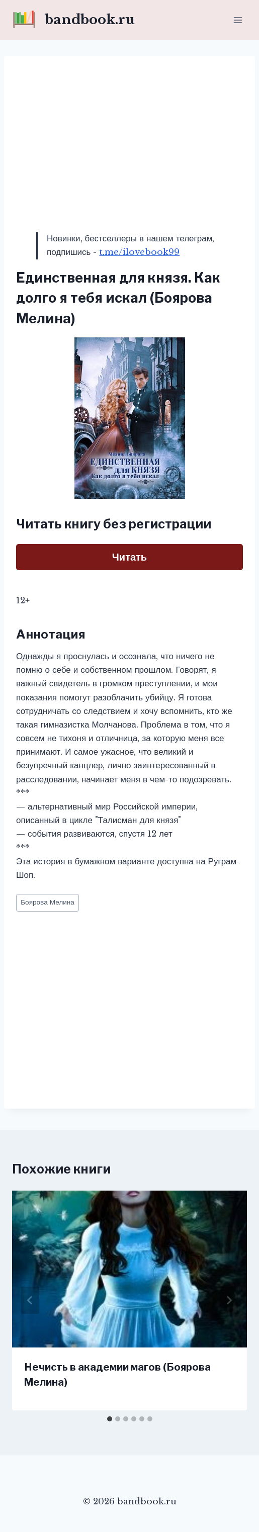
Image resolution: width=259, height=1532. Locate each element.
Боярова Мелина (47, 902)
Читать (129, 557)
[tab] (109, 1418)
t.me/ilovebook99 (139, 252)
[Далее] (229, 1300)
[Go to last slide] (30, 1300)
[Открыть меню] (237, 20)
